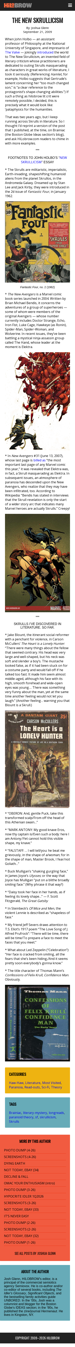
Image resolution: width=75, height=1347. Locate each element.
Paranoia (16, 1087)
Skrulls (14, 1121)
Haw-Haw (16, 1083)
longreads (56, 1113)
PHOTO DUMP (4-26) (19, 1150)
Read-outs (32, 1087)
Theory (56, 1087)
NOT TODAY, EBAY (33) (21, 1209)
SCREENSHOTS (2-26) (20, 1229)
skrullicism (48, 1117)
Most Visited (51, 1083)
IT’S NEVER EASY (16, 1216)
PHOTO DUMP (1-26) (19, 1242)
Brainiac (15, 1113)
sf (36, 1117)
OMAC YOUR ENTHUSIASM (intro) (29, 1183)
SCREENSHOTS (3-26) (20, 1203)
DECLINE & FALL (16, 1176)
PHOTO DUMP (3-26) (19, 1190)
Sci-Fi (45, 1087)
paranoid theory (21, 1117)
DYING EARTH (14, 1163)
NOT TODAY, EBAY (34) (21, 1170)
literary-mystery (35, 1113)
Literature (32, 1083)
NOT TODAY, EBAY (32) (21, 1236)
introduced (45, 52)
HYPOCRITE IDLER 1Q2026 (24, 1196)
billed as (39, 460)
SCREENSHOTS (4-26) (20, 1157)
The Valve (12, 52)
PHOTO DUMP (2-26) (19, 1222)
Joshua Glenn (46, 1253)
